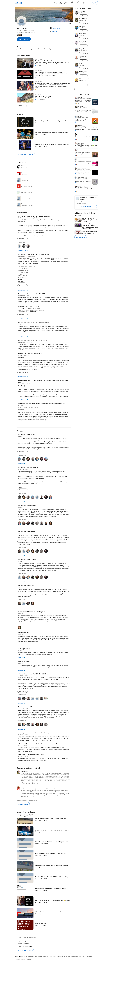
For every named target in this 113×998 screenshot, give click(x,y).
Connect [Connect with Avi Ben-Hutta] (83, 76)
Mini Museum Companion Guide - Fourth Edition (33, 254)
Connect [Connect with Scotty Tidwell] (83, 61)
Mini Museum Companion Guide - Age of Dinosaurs (34, 216)
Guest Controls (89, 956)
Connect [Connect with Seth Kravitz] (83, 16)
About (25, 956)
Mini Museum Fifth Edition (26, 434)
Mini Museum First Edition (26, 585)
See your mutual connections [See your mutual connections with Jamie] (30, 35)
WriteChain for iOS (24, 661)
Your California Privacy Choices (56, 956)
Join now (85, 3)
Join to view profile (24, 39)
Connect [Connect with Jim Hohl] (83, 68)
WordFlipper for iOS (24, 649)
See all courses (80, 237)
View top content (86, 206)
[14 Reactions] (77, 140)
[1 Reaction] (76, 122)
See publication (23, 250)
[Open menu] (69, 23)
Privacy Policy (46, 956)
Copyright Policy (74, 956)
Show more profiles (81, 89)
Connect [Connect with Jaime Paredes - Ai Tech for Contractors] (83, 85)
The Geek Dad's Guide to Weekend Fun (30, 353)
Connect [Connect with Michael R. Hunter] (83, 38)
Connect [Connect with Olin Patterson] (83, 23)
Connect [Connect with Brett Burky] (83, 46)
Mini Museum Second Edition (27, 559)
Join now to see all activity (25, 155)
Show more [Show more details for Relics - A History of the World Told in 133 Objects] (22, 691)
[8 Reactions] (76, 155)
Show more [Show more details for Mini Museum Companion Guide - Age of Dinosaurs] (22, 238)
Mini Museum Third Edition (26, 532)
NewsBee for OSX (23, 632)
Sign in (94, 3)
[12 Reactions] (77, 103)
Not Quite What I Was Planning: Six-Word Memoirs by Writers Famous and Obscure (41, 404)
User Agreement (38, 956)
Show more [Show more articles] (21, 105)
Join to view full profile (26, 950)
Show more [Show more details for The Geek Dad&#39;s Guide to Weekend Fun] (22, 372)
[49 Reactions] (77, 192)
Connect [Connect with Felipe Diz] (83, 53)
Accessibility (30, 956)
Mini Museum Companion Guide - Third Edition (33, 294)
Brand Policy (82, 956)
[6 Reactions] (76, 165)
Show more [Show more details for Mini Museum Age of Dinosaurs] (22, 490)
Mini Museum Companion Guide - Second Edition (33, 323)
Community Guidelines (20, 959)
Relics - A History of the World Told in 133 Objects (33, 674)
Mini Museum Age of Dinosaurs (28, 467)
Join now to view (23, 804)
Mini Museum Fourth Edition (27, 505)
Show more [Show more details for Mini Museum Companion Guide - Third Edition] (22, 314)
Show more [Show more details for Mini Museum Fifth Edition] (22, 451)
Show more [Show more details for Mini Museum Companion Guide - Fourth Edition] (22, 285)
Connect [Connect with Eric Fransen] (83, 31)
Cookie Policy (67, 956)
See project (21, 463)
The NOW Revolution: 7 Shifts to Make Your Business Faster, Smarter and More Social (43, 381)
